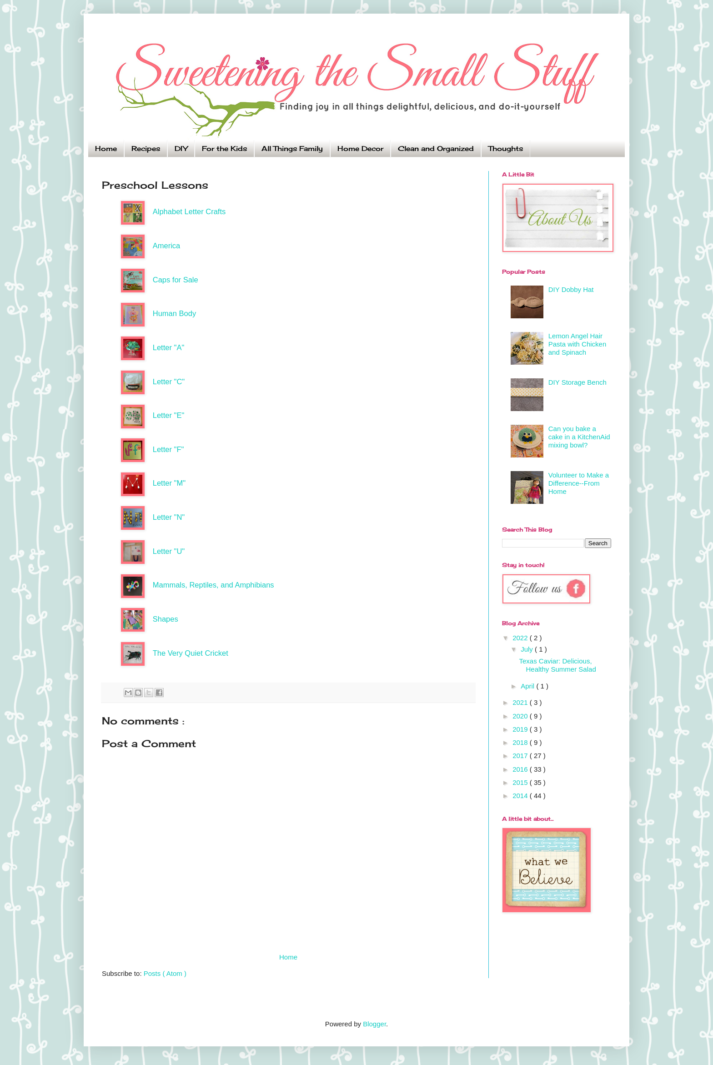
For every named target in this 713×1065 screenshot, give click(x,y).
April (528, 686)
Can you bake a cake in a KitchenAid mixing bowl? (579, 437)
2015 (521, 782)
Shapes (165, 619)
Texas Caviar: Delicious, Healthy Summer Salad (557, 665)
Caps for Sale (175, 280)
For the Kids (224, 148)
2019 (521, 729)
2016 (521, 769)
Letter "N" (169, 517)
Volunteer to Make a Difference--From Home (578, 483)
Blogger (374, 1024)
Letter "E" (169, 415)
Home (106, 148)
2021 (521, 702)
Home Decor (360, 148)
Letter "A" (169, 347)
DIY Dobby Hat (571, 289)
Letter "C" (169, 381)
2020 (521, 716)
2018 (521, 742)
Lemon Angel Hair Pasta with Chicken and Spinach (577, 344)
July (528, 649)
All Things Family (292, 148)
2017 (521, 755)
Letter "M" (169, 483)
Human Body (174, 313)
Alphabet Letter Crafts (189, 211)
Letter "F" (168, 449)
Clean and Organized (436, 148)
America (167, 245)
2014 (521, 795)
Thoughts (505, 148)
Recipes (145, 148)
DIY (181, 148)
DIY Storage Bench (577, 382)
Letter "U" (169, 551)
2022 (521, 638)
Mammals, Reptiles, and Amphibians (213, 585)
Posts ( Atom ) (165, 973)
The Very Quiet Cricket (190, 653)
